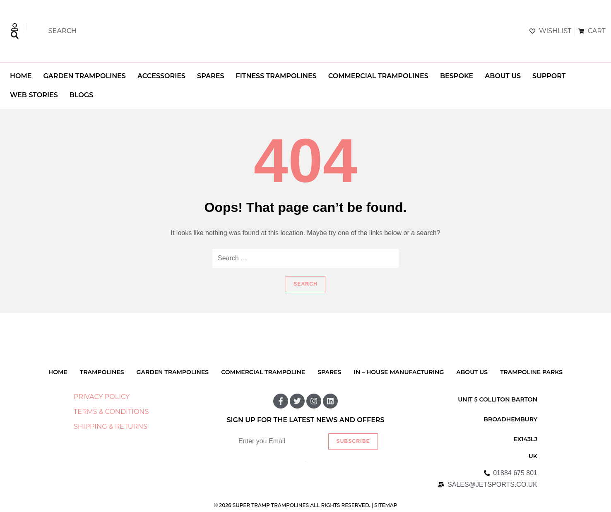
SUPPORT (548, 76)
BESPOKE (456, 76)
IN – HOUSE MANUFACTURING (399, 372)
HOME (20, 76)
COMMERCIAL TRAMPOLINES (378, 76)
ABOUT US (503, 76)
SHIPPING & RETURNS (110, 426)
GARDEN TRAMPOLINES (84, 76)
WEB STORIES (34, 95)
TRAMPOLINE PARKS (531, 372)
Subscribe (353, 441)
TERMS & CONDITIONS (111, 412)
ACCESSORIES (161, 76)
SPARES (210, 76)
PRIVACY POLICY (102, 397)
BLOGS (81, 95)
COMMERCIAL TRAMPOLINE (263, 372)
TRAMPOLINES (102, 372)
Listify (305, 461)
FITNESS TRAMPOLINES (276, 76)
